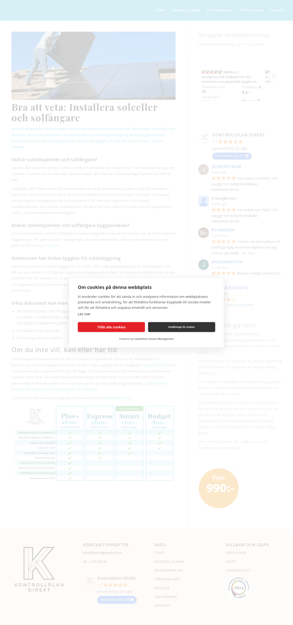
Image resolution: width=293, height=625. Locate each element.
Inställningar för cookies (181, 327)
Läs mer (84, 314)
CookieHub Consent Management (154, 338)
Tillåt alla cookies (111, 327)
